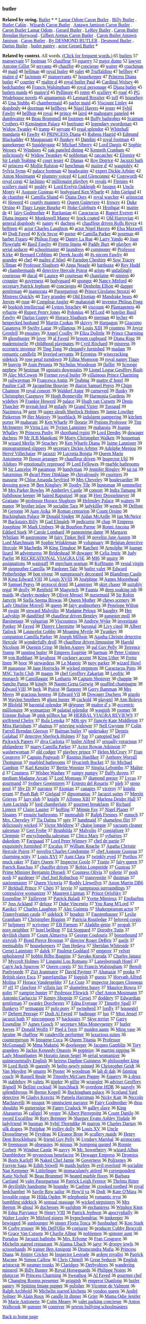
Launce (51, 275)
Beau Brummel (49, 1175)
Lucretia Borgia (77, 453)
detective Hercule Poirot (64, 270)
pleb (119, 783)
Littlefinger (46, 1170)
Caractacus (88, 212)
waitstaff (40, 563)
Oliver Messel (70, 594)
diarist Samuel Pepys (94, 385)
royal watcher (106, 197)
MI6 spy (79, 720)
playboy (123, 244)
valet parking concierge (100, 1301)
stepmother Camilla (26, 568)
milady (60, 406)
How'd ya (80, 1191)
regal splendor (90, 128)
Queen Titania (83, 1039)
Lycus (130, 778)
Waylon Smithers (24, 699)
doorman (35, 108)
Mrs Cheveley (89, 479)
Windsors (32, 149)
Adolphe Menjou (120, 448)
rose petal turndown (43, 359)
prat (83, 495)
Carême (82, 1186)
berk (37, 689)
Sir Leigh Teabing (19, 160)
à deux (134, 1076)
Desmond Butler (116, 40)
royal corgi (12, 181)
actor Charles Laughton (46, 228)
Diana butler (124, 87)
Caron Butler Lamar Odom (27, 30)
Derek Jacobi (71, 254)
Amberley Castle (66, 490)
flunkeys (10, 1008)
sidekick (55, 914)
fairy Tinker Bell (69, 537)
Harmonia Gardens (107, 395)
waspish (102, 710)
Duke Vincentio (73, 903)
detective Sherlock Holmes (50, 736)
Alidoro (9, 463)
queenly (42, 1065)
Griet (93, 1296)
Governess (91, 1160)
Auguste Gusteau (37, 191)
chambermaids (21, 270)
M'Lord (97, 312)
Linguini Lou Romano (66, 961)
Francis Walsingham (51, 87)
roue (25, 301)
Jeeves (8, 301)
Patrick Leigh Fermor (86, 1181)
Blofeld (15, 704)
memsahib (74, 814)
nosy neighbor (15, 929)
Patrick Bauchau (17, 867)
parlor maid (79, 102)
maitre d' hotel (109, 380)
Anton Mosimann (18, 176)
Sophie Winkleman (58, 542)
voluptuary (93, 542)
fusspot (109, 186)
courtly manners (45, 202)
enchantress (98, 1207)
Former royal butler (62, 375)
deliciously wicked (19, 825)
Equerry (114, 1076)
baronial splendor (45, 704)
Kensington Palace (42, 123)
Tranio (103, 861)
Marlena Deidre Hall (116, 798)
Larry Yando (111, 238)
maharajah (85, 301)
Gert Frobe (36, 830)
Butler (44, 19)
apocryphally (120, 1212)
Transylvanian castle (21, 914)
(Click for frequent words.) (87, 55)
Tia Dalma (46, 819)
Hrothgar (111, 207)
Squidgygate (43, 144)
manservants (59, 76)
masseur (9, 479)
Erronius (88, 354)
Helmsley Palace (97, 500)
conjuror (80, 1228)
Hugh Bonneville (67, 395)
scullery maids (103, 1133)
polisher (76, 1285)
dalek (45, 950)
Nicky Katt (111, 1097)
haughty (110, 610)
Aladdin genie (97, 924)
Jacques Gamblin (109, 1045)
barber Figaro (15, 238)
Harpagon (108, 322)
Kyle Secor (47, 233)
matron (93, 1123)
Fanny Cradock (66, 1107)
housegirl (129, 1008)
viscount (96, 306)
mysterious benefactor (53, 1154)
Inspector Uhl (115, 458)
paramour (47, 469)
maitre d (10, 76)
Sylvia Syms (14, 170)
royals (101, 181)
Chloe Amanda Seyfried (46, 479)
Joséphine (88, 579)
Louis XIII (92, 327)
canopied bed (107, 736)
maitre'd (41, 92)
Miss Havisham (16, 725)
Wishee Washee (49, 772)
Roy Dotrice (101, 160)
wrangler (94, 1081)
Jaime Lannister (121, 443)
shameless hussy (84, 987)
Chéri (48, 887)
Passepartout (66, 291)
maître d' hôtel (52, 259)
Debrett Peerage (23, 1013)
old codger (46, 751)
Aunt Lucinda (15, 804)
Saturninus (12, 474)
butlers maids (14, 92)
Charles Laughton (40, 908)
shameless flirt (116, 819)
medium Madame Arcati (25, 778)
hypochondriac (84, 1217)
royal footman (116, 139)
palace (69, 401)
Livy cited (113, 626)
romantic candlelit (19, 354)
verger (55, 1113)
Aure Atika (40, 511)
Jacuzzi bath (131, 160)
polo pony (60, 1008)
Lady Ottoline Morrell (23, 605)
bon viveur (43, 573)
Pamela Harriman (77, 1097)
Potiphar (37, 1128)
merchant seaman (71, 563)
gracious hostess (36, 694)
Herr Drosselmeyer (111, 495)
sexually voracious (119, 741)
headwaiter (78, 170)
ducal (32, 275)
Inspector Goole (75, 861)
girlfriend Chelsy (18, 720)
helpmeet (16, 924)
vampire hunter (33, 992)
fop (85, 736)
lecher (121, 317)
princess (15, 165)
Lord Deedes (108, 432)
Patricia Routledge (89, 919)
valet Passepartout (42, 1181)
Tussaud (112, 406)
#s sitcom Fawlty (106, 254)
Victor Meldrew (59, 825)
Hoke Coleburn (81, 207)
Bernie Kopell (47, 1092)
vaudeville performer (64, 1034)
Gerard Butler (69, 30)
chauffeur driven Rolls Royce (109, 223)
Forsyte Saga (14, 1165)
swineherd (86, 1008)
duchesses (49, 1207)
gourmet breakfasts (91, 804)
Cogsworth (127, 176)
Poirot (53, 689)
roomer (123, 710)
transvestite (95, 877)
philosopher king (123, 1060)
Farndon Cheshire (89, 259)
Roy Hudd (130, 265)
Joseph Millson (73, 636)
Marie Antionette (24, 1301)
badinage (87, 1013)
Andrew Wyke (97, 621)
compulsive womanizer (24, 893)
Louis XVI (47, 856)
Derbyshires (97, 1264)
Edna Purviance (22, 1212)
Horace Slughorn (71, 317)
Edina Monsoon (83, 359)
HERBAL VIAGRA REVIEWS (103, 715)
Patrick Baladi (66, 898)
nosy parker (99, 662)
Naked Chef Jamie (57, 1160)
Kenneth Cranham (107, 149)
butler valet (94, 568)
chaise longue (93, 825)
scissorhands (14, 1249)
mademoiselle (15, 343)
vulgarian (39, 621)
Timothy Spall (117, 1003)
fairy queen (126, 861)
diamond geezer (103, 778)
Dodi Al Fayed (58, 1013)
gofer (7, 992)
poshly (41, 186)
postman (125, 233)
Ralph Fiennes (104, 814)
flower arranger (43, 458)
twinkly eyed (104, 856)
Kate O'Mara (124, 1191)
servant (63, 128)
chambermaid (49, 102)
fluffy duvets (117, 772)
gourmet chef (129, 1275)
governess (34, 280)
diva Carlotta (52, 741)
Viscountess (66, 621)
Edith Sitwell (45, 1165)
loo (106, 1013)
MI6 (96, 558)
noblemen (92, 1233)
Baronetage (13, 621)
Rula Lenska (52, 720)
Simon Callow (37, 1259)
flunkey (67, 139)
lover (41, 338)
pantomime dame (87, 532)
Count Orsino (109, 511)
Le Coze (76, 982)
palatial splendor (72, 710)
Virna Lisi (39, 427)
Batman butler (68, 730)
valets (38, 1081)
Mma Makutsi (46, 1045)
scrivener (40, 924)
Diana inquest (15, 217)
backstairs (71, 1018)
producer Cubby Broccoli (118, 1228)
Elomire (127, 155)
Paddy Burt (98, 244)
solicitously (13, 155)
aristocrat (134, 197)
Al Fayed (101, 1275)
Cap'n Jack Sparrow (20, 966)
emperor (103, 950)
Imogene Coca (49, 1039)
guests (100, 976)
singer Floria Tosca (72, 1222)
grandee (9, 259)
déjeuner (76, 704)
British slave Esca (19, 976)
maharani (29, 422)
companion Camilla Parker (27, 636)
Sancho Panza (15, 683)
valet (79, 71)
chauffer (66, 66)
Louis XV (91, 1128)
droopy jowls (121, 1243)
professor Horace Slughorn (50, 500)
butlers (125, 55)
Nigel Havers (85, 108)
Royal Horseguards (72, 1270)
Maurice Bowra (121, 987)
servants (43, 66)
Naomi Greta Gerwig (73, 683)
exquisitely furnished (22, 846)
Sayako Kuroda (92, 956)
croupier (10, 280)
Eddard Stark (14, 532)
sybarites (113, 835)
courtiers (114, 474)
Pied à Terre (66, 1029)
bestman (31, 369)
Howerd (15, 202)
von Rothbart (20, 657)
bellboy (126, 71)
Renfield (45, 589)
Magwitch (69, 589)
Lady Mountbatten (19, 1055)
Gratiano (10, 500)
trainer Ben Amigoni (52, 1249)
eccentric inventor (19, 348)
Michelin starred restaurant (27, 1243)
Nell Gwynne (111, 725)
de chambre (13, 197)
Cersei (85, 997)
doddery (105, 997)
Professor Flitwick (71, 992)
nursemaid (99, 594)
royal (48, 113)
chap (106, 521)
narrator (44, 788)
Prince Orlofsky (106, 893)
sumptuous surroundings (102, 887)
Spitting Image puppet (41, 1285)
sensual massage (59, 1202)
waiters (127, 500)
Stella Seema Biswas (42, 600)
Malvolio (87, 830)
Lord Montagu (68, 778)
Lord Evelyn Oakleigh (74, 186)
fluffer (109, 364)
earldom (73, 1207)
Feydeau (43, 1133)
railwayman (19, 380)
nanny (47, 223)
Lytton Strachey (66, 306)
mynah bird (36, 406)
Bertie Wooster (70, 767)
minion (122, 275)
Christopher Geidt (117, 1065)
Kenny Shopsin (58, 997)
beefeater (75, 123)
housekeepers (42, 945)
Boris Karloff (20, 1160)
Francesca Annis (52, 380)
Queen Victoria (48, 882)
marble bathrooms (122, 463)
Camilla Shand (44, 197)
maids (7, 594)
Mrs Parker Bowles (26, 490)
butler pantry (43, 45)
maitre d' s (101, 704)
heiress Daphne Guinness (77, 1060)
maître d (49, 81)
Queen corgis (58, 966)
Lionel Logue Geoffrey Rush (116, 369)
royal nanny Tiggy (122, 359)
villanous (66, 327)
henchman (74, 165)
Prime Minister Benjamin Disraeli (33, 872)
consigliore (113, 830)
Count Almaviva (52, 935)
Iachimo (36, 181)
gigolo (134, 694)
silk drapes (12, 1128)
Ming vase (125, 1029)
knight (53, 798)
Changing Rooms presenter (33, 1280)
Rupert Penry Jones (42, 312)
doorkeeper (76, 1045)
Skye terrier (98, 1018)
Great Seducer (103, 1259)
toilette (115, 872)
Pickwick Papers (17, 741)
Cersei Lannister (17, 950)
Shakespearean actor (114, 908)
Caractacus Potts (120, 668)
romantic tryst (108, 1196)
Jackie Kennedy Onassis (48, 1050)
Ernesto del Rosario (90, 783)
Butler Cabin (14, 24)
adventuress (31, 552)
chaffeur (30, 1034)
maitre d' (99, 165)
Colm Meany (59, 1301)
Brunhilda (62, 830)
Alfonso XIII (78, 798)
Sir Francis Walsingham (100, 966)
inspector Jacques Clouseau (117, 982)
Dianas (77, 160)
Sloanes (9, 814)
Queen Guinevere (83, 202)
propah (124, 924)
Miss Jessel (126, 1013)
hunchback (68, 1086)
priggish (73, 1280)
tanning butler (34, 652)
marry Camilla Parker (50, 746)
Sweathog (77, 1275)
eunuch (131, 814)
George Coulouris (90, 935)
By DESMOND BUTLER (73, 40)
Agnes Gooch (40, 1024)
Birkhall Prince (22, 887)
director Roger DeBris (90, 940)
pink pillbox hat (51, 715)
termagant (34, 1008)
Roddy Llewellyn (85, 882)
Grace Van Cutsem (25, 1233)
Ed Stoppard (78, 929)
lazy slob (32, 798)
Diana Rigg (124, 338)
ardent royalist (109, 1254)
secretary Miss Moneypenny (86, 1024)
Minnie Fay (87, 809)
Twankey (108, 631)
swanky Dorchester (46, 1003)
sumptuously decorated (81, 573)
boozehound (125, 935)
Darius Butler (15, 45)
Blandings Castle (126, 573)
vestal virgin (131, 563)
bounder (61, 1186)
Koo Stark (134, 1222)
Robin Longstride (91, 867)
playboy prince (77, 751)
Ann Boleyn (130, 699)
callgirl (35, 1113)
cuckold (84, 699)
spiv (67, 819)
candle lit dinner (66, 1296)
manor (8, 505)
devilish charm (16, 935)
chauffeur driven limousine (89, 641)
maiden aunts (96, 1029)
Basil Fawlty (39, 244)
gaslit (123, 940)
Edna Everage (84, 1003)
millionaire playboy (70, 181)
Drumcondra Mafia (95, 1249)
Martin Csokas (59, 322)
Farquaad (35, 840)
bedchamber (13, 87)
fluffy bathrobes (105, 118)
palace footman (47, 170)
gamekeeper (13, 144)
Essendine (11, 898)
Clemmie (10, 835)
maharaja (102, 427)
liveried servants (58, 354)
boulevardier (121, 479)
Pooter (59, 1071)
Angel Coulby (59, 333)
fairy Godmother (29, 212)
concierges (66, 286)
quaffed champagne (118, 683)
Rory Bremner (53, 1118)
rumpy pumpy (85, 772)
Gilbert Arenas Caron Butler (67, 35)
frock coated (88, 217)
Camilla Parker (97, 233)
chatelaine (99, 275)
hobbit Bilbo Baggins (51, 956)
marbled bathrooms (47, 762)
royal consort (38, 390)
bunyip (14, 364)
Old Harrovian (120, 217)
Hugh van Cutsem (98, 401)
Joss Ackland (20, 903)
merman (101, 317)
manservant (13, 60)
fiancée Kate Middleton (116, 720)
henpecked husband (20, 322)
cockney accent (76, 657)
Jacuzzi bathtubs (40, 1238)
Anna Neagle (78, 265)
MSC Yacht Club (18, 673)
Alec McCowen (22, 375)
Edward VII (69, 694)
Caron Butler (33, 40)
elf (10, 987)
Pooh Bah (29, 793)
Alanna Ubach (72, 1243)
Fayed (28, 626)
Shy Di (23, 788)
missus (66, 1144)
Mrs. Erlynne (75, 1238)
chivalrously (87, 474)
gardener (26, 877)
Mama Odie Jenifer (122, 1296)
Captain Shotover (94, 678)
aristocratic (130, 1139)
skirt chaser (109, 584)
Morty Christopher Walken (89, 437)
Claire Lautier (36, 809)
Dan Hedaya (73, 945)
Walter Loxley (15, 1217)
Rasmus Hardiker (82, 757)
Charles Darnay (121, 1123)
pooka (128, 971)
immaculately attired (83, 1170)
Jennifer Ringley (104, 469)
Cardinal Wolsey (117, 81)
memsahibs (12, 945)
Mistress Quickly (18, 296)
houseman (130, 437)
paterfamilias (55, 976)
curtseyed (99, 390)
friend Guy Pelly (59, 1139)
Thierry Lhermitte (57, 626)
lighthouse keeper (18, 495)
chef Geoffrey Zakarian (82, 673)
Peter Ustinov (127, 652)
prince (65, 113)
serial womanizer (104, 1055)
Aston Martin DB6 (125, 882)
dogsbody (11, 108)
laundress (75, 249)
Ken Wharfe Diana (82, 443)
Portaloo (10, 1238)
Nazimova (11, 411)
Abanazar (107, 971)
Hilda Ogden (49, 1196)
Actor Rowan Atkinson (98, 746)
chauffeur (62, 60)
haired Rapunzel (57, 495)
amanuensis (55, 97)
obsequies (44, 1144)
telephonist (78, 1196)
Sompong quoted (95, 1144)
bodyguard (60, 280)
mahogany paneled (111, 113)
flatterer (73, 689)
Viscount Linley (112, 102)
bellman (31, 71)
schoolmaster (47, 249)
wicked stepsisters (98, 1202)
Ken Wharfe (56, 422)
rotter (85, 92)
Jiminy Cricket (34, 1254)
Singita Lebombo (107, 767)
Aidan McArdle (95, 516)
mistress (121, 343)
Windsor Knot (129, 1207)
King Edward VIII (25, 579)
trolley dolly (63, 1128)
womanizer (40, 710)
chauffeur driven (80, 458)
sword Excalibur (17, 1118)
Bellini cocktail (37, 1086)
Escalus (55, 846)
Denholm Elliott (98, 286)
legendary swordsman (111, 123)
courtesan (74, 275)
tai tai (132, 469)
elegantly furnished (86, 348)
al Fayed (61, 338)
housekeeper (90, 76)
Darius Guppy (35, 317)
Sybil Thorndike (65, 1123)
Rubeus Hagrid (102, 134)
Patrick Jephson (86, 1212)
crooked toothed (112, 1186)
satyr (97, 1243)
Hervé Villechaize (19, 453)
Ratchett (90, 547)
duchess (67, 223)
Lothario (63, 678)
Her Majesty (39, 416)
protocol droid (54, 584)
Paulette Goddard (73, 950)
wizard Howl (129, 662)
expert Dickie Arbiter (115, 170)
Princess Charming (43, 1275)
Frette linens (69, 244)
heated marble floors (89, 1175)
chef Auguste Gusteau (116, 851)
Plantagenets (122, 306)
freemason (18, 1144)
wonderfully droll (40, 641)
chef (28, 259)
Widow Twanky (17, 128)
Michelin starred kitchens (62, 1291)
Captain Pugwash (43, 757)
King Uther (108, 657)
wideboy (10, 401)
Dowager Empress (98, 1154)
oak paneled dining (65, 149)
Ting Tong (52, 348)
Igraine (8, 1034)
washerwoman (15, 751)
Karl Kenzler (37, 767)
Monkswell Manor (52, 217)
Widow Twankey (46, 155)
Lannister (83, 584)
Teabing (82, 380)
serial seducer (15, 249)
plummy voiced (56, 176)
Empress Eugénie (70, 652)
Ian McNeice (129, 516)
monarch (10, 678)
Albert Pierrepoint (84, 1113)
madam (118, 348)
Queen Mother (82, 600)
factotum (33, 76)
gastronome (36, 537)
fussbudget (107, 1222)
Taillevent (37, 898)
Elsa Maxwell (130, 228)
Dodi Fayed (19, 233)
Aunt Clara (74, 856)
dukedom (11, 840)
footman (38, 60)
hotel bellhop (48, 929)
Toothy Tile (79, 484)
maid (12, 71)
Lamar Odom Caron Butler (83, 19)
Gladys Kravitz (40, 1097)
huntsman (106, 484)
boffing (62, 809)
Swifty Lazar (39, 327)
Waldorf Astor (70, 390)
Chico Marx (87, 835)
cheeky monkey (35, 594)
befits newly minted (75, 1065)
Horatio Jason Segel (62, 1055)
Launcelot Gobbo (39, 631)
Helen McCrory (112, 751)
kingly (41, 683)
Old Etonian (84, 296)
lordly (107, 1008)
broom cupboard (91, 338)
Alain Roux (33, 1296)
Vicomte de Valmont (110, 1285)
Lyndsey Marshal (97, 1139)
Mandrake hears (117, 296)
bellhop (29, 113)
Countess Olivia (87, 872)
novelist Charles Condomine (63, 851)
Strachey (50, 443)
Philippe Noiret (111, 1270)
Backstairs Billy (23, 521)
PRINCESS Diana (64, 134)
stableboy (17, 1081)
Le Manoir (71, 662)
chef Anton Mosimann (116, 992)
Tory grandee (53, 296)
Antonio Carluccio (19, 997)
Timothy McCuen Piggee (76, 1076)
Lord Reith (18, 1065)
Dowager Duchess (104, 694)
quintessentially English (24, 1060)
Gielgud (52, 793)
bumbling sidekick (19, 1202)
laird (82, 113)
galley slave (99, 1107)
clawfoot (28, 987)
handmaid (87, 819)
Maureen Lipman (69, 893)
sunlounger (37, 1222)
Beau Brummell (46, 118)
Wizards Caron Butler (50, 24)
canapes (88, 788)
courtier (27, 81)
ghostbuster (19, 338)
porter (70, 233)
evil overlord (108, 1165)
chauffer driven (54, 867)
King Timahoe (62, 547)
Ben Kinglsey (49, 484)
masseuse (17, 668)
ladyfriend (11, 1123)
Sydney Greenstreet (46, 783)
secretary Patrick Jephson (26, 286)
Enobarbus (134, 898)
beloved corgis (127, 919)
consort (96, 490)
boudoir (77, 914)
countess (117, 327)
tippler (57, 1081)
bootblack (66, 416)
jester (110, 108)
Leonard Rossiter (89, 97)
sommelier (132, 484)
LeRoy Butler (98, 30)
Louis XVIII (60, 579)
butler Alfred (83, 741)
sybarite (9, 312)
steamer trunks (40, 1264)
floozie (80, 422)
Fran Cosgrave (107, 1238)
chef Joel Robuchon (59, 877)
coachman (133, 66)
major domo (110, 60)
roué (123, 92)
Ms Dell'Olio (53, 1228)
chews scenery (115, 600)
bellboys (58, 108)
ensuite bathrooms (41, 814)
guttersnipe (35, 1107)
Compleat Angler (53, 301)
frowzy (113, 202)
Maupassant (41, 139)
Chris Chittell (70, 1259)
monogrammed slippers (24, 448)
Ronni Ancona (115, 526)
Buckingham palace (85, 1092)
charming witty (16, 856)
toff (114, 97)
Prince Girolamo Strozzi (107, 291)
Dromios (130, 1154)
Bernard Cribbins (36, 254)
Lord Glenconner (94, 176)
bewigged (11, 1222)
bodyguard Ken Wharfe (82, 191)
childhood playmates (54, 343)
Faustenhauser (104, 914)
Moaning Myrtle (77, 631)
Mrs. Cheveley (16, 819)
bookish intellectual (26, 306)
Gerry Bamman (102, 689)
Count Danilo (121, 1113)
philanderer (13, 746)
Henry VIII (54, 1212)
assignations (13, 563)
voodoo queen (106, 1291)
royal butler (57, 71)
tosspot (37, 1102)
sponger (84, 280)
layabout (47, 657)
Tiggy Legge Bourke (41, 207)
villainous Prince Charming (112, 375)
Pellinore (64, 92)
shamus (45, 725)
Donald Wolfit (34, 1029)
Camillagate (37, 678)
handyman (72, 469)
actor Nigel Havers (92, 228)
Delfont (136, 505)
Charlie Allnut (63, 1233)
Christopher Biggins (46, 919)
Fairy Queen (41, 861)
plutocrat (10, 1275)
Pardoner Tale (64, 568)
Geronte (15, 511)
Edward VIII (14, 689)
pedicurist (85, 521)
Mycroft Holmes (23, 961)
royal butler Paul (79, 81)
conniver (56, 1306)
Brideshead (59, 552)
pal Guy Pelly (104, 647)
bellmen (9, 228)
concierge (90, 66)
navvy (64, 1149)
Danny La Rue (79, 238)
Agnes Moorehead (121, 579)
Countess (20, 772)
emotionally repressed (44, 463)
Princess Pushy (39, 432)
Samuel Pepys (21, 584)
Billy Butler (123, 19)
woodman (81, 1071)
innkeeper (113, 1217)
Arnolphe (113, 547)
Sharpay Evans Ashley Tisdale (101, 1118)
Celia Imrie (110, 552)
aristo (99, 270)
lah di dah (106, 1071)
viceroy (109, 788)
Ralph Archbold (17, 1291)
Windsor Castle (37, 1149)
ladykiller (93, 505)
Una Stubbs (19, 102)
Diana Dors (75, 197)
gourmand (11, 783)
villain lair (52, 987)
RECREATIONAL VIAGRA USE (53, 558)
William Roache (84, 846)
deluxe (45, 903)
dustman (121, 877)
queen (56, 605)
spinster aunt (120, 1233)
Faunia (91, 589)
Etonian (66, 788)
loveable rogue (16, 1196)
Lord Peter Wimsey (69, 840)
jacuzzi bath (13, 1018)
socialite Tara (65, 505)
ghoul (27, 1207)
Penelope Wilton (122, 605)
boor (23, 662)
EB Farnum (66, 924)
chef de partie (106, 840)
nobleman (78, 155)
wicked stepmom (82, 668)
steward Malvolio (42, 610)
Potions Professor (110, 422)
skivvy (86, 322)
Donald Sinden (60, 516)
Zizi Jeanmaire (44, 971)
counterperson (15, 1039)
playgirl (105, 699)
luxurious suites (105, 1034)
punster (34, 1306)
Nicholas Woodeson (77, 364)
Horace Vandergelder (42, 982)
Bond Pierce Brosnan (43, 940)
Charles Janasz (127, 956)
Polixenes (117, 1160)
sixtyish (9, 940)
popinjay (86, 1050)
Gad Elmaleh (57, 521)
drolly (24, 589)
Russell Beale (33, 1076)
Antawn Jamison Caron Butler (101, 24)
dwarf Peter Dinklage (49, 474)
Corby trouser (21, 1228)
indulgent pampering (102, 416)
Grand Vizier (86, 406)
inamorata (38, 291)
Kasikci (9, 908)
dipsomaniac (79, 793)
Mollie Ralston (44, 165)
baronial (88, 626)
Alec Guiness (75, 908)
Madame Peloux (81, 610)
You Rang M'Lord (112, 903)
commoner (100, 249)
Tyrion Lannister (70, 427)
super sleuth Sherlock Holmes (71, 411)
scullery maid (15, 186)
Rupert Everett (119, 212)
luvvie (66, 887)
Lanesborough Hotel (113, 961)
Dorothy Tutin (110, 929)
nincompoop (43, 1018)
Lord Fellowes (85, 463)
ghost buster (58, 699)
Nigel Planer (116, 809)
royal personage (92, 87)
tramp (44, 128)
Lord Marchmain (18, 542)
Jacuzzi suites (110, 793)
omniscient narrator (70, 1102)
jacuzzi (49, 453)
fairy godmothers (84, 605)
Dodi (100, 1191)
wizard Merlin (21, 443)
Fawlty (33, 134)
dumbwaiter (13, 118)
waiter (111, 66)
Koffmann (103, 563)
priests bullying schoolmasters (99, 1306)
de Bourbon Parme (77, 526)
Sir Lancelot (19, 469)
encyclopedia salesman (47, 835)
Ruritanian (61, 212)
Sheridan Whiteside (110, 945)
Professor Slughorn (41, 265)
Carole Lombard (49, 532)
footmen (75, 118)
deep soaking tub (120, 589)
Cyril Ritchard (94, 343)
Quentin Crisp (39, 647)
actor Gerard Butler (76, 45)
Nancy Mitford (113, 280)
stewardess (44, 662)
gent (32, 411)
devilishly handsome (27, 1186)
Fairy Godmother (111, 1102)
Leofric (117, 673)
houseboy (134, 97)
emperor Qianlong (105, 1280)
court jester (53, 160)
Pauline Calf (14, 385)
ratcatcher (103, 155)
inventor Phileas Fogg (122, 301)
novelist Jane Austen (111, 537)
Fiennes (120, 181)
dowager (85, 552)
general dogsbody (18, 223)
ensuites (32, 333)
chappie (124, 678)
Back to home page (20, 1316)
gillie (74, 1081)
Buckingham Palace (20, 516)
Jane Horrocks (46, 668)
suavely (128, 1086)
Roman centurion (73, 511)
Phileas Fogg (47, 238)
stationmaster (14, 882)
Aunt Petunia (40, 364)
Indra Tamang (123, 490)
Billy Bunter (36, 1270)
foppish (81, 976)
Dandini (88, 139)
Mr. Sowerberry (91, 1149)
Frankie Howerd (40, 401)
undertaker (98, 730)
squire (112, 558)
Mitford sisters (49, 1217)
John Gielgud (123, 191)
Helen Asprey (72, 647)
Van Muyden (14, 1071)
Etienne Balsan (16, 715)
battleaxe (105, 265)
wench (115, 505)
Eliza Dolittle (92, 333)
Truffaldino (101, 71)
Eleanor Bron (70, 1133)
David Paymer (78, 971)
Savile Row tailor (48, 1191)
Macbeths (33, 547)
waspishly (123, 165)
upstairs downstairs (64, 369)
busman (35, 1123)
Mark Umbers (40, 526)
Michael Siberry (77, 144)
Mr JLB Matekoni (41, 437)
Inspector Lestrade (72, 1254)
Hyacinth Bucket (87, 762)
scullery (104, 92)
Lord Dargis (110, 144)
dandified (35, 615)
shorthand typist (75, 432)
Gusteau (122, 867)
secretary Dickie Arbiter (75, 448)
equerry (85, 60)
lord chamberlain (50, 804)
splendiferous (14, 1092)
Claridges (69, 1264)
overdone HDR (100, 1086)
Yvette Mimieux (102, 898)
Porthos (130, 856)
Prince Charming (127, 333)
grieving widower (75, 725)
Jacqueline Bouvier (50, 385)
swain (13, 610)
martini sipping (115, 1050)
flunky (122, 390)
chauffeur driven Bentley (74, 615)
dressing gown (15, 484)
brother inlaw (33, 505)
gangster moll (117, 615)
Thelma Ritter (126, 1181)
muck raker (12, 861)
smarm (39, 1071)
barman (100, 652)
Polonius (75, 312)
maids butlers (77, 1165)
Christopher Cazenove (23, 395)
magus (47, 673)
